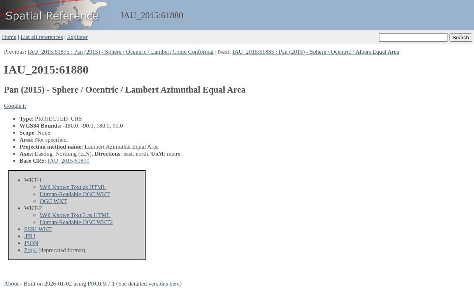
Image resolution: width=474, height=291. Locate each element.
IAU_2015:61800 (69, 160)
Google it (15, 105)
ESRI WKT (38, 229)
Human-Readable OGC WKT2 (76, 222)
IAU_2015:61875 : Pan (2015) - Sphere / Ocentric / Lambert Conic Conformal (121, 51)
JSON (31, 243)
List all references (42, 36)
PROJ (94, 283)
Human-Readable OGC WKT (75, 194)
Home (9, 36)
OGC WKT (53, 201)
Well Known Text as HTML (73, 187)
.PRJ (29, 236)
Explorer (77, 36)
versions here (164, 283)
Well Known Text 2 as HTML (75, 215)
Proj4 (30, 250)
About (11, 283)
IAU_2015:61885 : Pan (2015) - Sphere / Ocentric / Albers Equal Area (315, 51)
